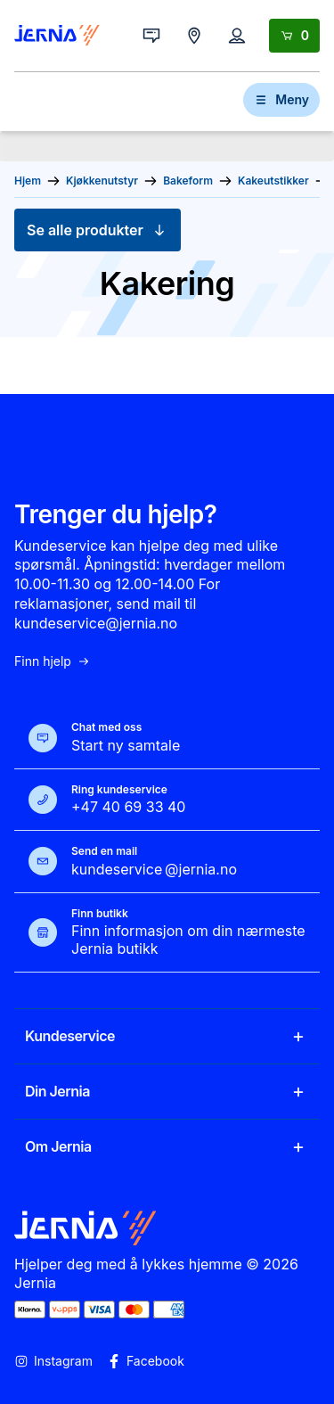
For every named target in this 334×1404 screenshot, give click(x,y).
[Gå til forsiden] (57, 35)
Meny (281, 99)
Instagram (53, 1361)
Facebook (145, 1361)
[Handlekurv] (294, 36)
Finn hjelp (52, 661)
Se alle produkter (97, 230)
